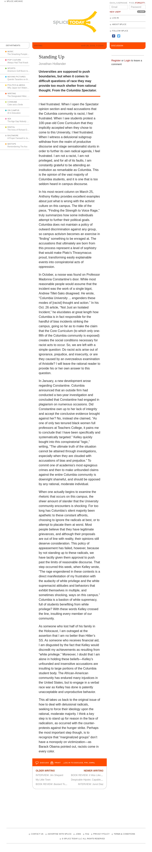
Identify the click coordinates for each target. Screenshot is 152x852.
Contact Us (37, 834)
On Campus (13, 110)
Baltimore (12, 135)
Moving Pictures (16, 77)
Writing (11, 93)
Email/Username (118, 3)
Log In (115, 18)
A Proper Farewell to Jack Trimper (22, 138)
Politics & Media (16, 85)
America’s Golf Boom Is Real (20, 71)
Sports (11, 68)
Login (127, 60)
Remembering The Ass (17, 147)
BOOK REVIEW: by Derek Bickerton (64, 784)
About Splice (119, 24)
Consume (12, 102)
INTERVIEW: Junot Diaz (90, 784)
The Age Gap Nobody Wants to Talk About (25, 121)
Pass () (137, 3)
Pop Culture (14, 60)
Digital (11, 127)
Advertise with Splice (59, 834)
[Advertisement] (77, 807)
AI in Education (14, 113)
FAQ (87, 834)
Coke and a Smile (15, 105)
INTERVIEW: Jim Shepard (49, 775)
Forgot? (140, 3)
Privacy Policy (101, 834)
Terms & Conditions (124, 834)
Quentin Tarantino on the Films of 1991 (24, 79)
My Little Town (43, 779)
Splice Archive (15, 1)
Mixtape (11, 144)
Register (116, 60)
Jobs (78, 834)
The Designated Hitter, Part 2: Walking (24, 96)
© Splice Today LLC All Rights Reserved (83, 839)
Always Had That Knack (17, 63)
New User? (115, 12)
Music (10, 51)
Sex (9, 119)
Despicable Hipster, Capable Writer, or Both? (94, 779)
